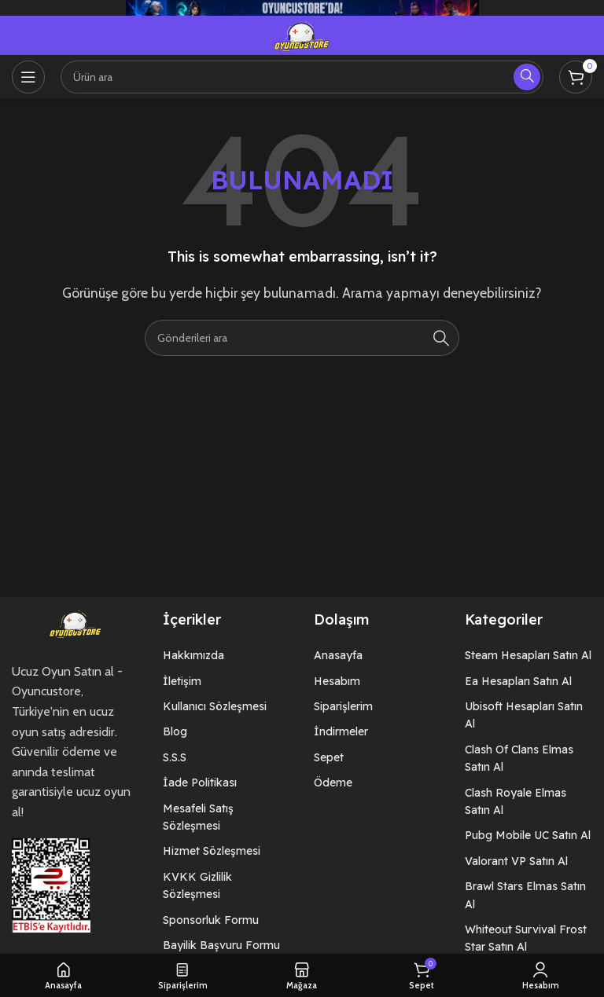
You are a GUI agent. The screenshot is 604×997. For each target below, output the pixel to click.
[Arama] (302, 76)
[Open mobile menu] (28, 77)
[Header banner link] (302, 8)
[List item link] (226, 655)
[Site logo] (302, 34)
